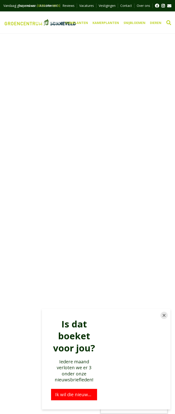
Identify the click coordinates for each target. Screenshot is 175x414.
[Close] (164, 315)
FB (156, 5)
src (169, 22)
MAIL (169, 5)
